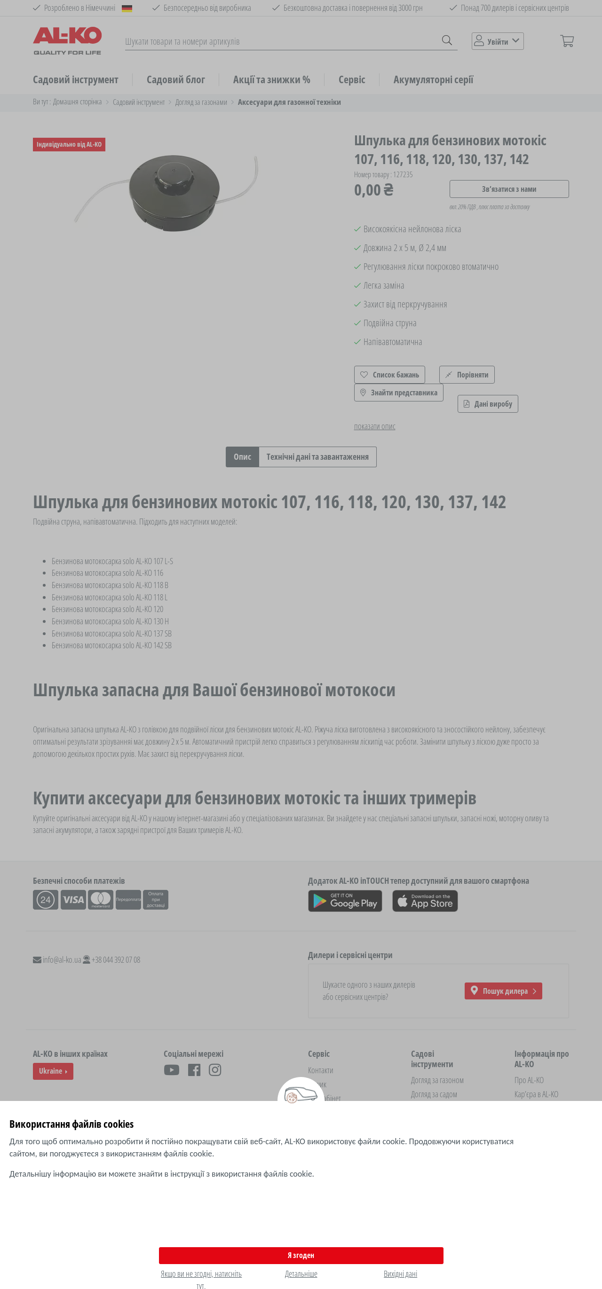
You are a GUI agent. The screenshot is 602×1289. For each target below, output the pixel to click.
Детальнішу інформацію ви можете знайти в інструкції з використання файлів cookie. (161, 1174)
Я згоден (301, 1255)
